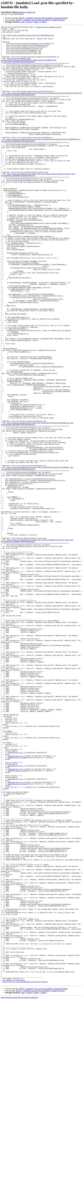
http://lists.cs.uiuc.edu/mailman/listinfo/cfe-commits (25, 1173)
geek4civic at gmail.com (26, 12)
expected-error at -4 (16, 902)
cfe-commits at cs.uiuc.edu (14, 1171)
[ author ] (43, 22)
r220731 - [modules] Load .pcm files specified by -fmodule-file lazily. (43, 18)
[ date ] (23, 22)
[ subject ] (36, 22)
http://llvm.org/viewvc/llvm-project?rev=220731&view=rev (30, 37)
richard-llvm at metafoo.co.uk (48, 27)
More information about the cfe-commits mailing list (19, 1189)
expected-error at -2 (16, 898)
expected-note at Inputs (17, 904)
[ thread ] (29, 22)
